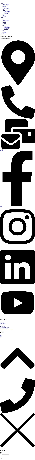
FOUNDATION (6, 13)
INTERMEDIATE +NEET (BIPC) (4, 328)
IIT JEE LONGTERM (6, 26)
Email (1, 452)
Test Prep (4, 10)
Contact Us (2, 33)
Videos (3, 15)
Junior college (4, 7)
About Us (2, 19)
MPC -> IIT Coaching (6, 8)
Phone (1, 453)
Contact (1, 336)
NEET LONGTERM (2, 326)
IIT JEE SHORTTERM (7, 11)
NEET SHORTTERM (6, 12)
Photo (3, 14)
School (3, 9)
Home (2, 3)
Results (2, 17)
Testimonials (4, 6)
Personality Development (6, 4)
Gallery (1, 337)
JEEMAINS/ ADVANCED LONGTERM (5, 327)
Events (3, 31)
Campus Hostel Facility (5, 21)
